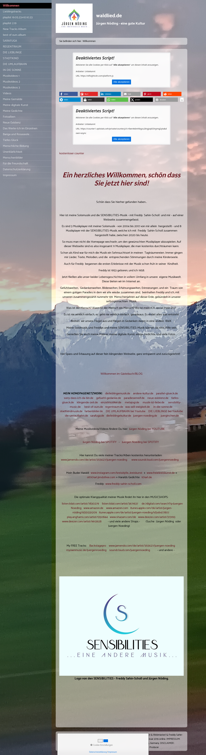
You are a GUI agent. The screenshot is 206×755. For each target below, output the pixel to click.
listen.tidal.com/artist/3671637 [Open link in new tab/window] (120, 503)
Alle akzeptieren (121, 82)
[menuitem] (26, 6)
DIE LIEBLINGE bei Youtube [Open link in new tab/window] (165, 411)
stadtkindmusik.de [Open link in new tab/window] (71, 411)
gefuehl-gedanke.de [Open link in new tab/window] (108, 398)
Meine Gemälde (12, 99)
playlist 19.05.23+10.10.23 (18, 17)
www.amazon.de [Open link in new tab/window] (93, 508)
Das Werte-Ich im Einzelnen (20, 128)
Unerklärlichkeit (12, 151)
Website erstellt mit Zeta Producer (141, 747)
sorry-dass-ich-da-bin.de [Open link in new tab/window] (78, 398)
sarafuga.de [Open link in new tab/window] (97, 415)
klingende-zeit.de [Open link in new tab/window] (87, 402)
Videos (7, 93)
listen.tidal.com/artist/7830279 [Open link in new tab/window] (80, 503)
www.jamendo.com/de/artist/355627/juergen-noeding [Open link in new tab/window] (94, 459)
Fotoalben (9, 116)
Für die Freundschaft (15, 163)
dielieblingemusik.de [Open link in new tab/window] (117, 393)
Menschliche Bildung (16, 146)
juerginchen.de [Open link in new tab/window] (170, 415)
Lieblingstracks (12, 11)
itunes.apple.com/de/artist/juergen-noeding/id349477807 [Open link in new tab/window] (134, 512)
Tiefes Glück (10, 140)
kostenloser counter (71, 153)
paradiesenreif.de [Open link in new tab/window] (134, 398)
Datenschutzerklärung (16, 169)
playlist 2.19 (9, 23)
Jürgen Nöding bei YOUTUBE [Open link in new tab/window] (147, 429)
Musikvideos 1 (11, 75)
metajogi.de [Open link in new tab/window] (132, 402)
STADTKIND (11, 58)
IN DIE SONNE (12, 70)
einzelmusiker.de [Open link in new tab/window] (111, 402)
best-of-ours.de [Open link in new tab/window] (93, 406)
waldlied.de (109, 16)
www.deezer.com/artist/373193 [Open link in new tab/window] (156, 517)
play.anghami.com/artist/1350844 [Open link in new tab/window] (87, 517)
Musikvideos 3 (11, 87)
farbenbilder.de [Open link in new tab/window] (94, 411)
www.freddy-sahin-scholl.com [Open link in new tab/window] (123, 483)
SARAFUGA (10, 40)
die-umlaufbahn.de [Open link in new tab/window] (76, 415)
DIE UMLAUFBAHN (15, 64)
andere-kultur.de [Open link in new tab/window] (143, 393)
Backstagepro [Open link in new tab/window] (97, 545)
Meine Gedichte (12, 110)
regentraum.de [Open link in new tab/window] (114, 406)
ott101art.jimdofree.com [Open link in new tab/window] (101, 477)
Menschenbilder (13, 157)
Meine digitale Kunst (15, 105)
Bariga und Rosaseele (16, 134)
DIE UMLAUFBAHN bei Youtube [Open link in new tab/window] (125, 411)
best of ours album (14, 35)
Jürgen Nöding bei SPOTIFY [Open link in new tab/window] (100, 442)
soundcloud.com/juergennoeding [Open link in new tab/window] (129, 550)
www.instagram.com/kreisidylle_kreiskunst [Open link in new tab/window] (116, 472)
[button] (68, 94)
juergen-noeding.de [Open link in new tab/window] (145, 415)
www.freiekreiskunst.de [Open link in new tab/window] (161, 472)
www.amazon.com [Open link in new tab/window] (117, 508)
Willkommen (11, 5)
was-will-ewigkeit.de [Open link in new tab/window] (137, 406)
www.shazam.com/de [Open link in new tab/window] (123, 517)
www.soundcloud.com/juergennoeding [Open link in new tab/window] (155, 459)
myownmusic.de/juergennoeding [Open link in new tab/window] (86, 550)
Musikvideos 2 (11, 81)
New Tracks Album (14, 29)
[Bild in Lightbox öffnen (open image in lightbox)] (121, 626)
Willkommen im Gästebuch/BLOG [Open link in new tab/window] (121, 373)
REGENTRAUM (12, 46)
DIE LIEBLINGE (12, 52)
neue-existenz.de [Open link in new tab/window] (157, 398)
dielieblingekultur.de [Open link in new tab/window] (118, 415)
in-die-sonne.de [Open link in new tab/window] (162, 406)
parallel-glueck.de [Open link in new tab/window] (167, 393)
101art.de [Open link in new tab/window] (146, 477)
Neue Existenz (12, 122)
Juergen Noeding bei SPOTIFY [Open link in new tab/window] (140, 442)
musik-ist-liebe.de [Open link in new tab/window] (153, 402)
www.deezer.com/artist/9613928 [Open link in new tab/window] (81, 521)
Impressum (10, 175)
